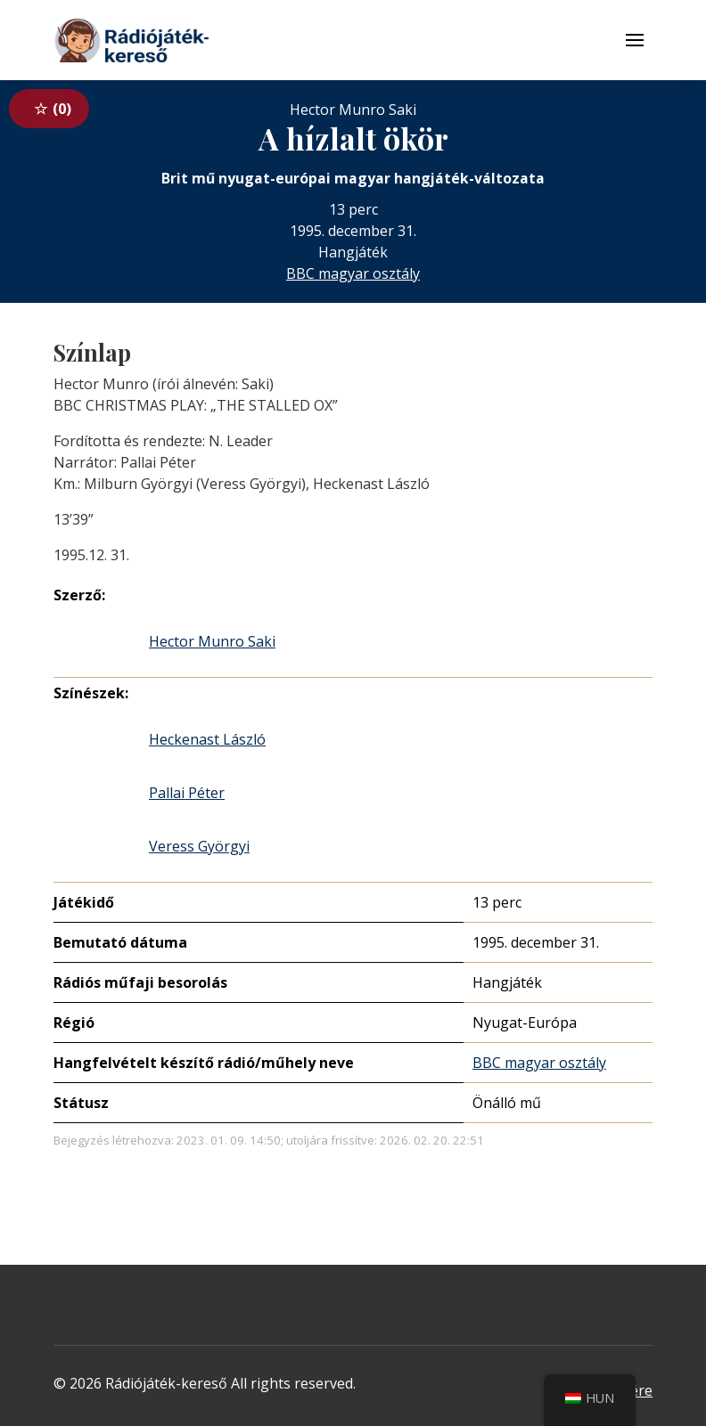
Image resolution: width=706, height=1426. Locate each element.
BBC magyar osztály (353, 273)
